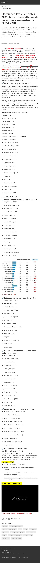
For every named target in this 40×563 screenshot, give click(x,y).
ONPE (4, 535)
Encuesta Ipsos (28, 535)
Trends (4, 7)
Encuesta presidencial (16, 526)
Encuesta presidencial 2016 (9, 529)
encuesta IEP (6, 538)
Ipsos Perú (33, 529)
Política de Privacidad (16, 557)
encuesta (5, 526)
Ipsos (25, 529)
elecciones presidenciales (17, 532)
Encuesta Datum (16, 538)
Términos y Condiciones (6, 557)
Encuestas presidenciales (15, 535)
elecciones (5, 532)
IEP (20, 529)
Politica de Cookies (24, 557)
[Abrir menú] (5, 2)
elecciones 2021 (31, 532)
